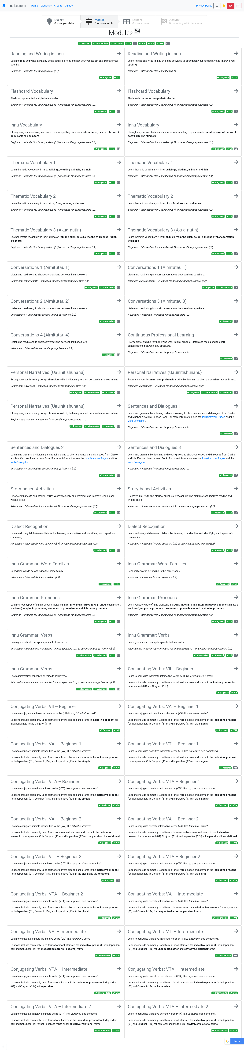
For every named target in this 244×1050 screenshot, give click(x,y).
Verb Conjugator (136, 420)
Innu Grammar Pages (213, 417)
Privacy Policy (204, 5)
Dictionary (46, 5)
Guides (69, 5)
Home (34, 5)
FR (237, 5)
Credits (58, 5)
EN (230, 5)
